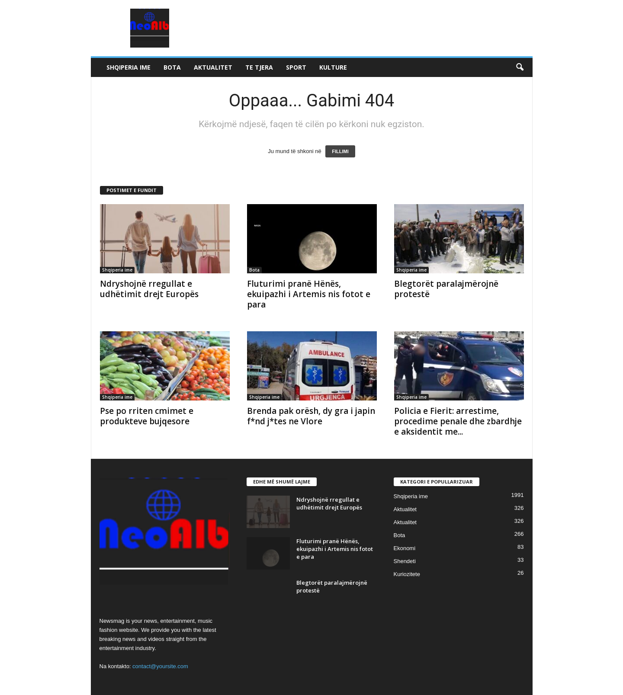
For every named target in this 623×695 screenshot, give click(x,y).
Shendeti (405, 561)
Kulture (333, 67)
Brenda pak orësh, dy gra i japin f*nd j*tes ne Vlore (311, 416)
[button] (519, 67)
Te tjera (259, 67)
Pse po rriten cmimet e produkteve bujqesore (146, 416)
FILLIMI (340, 151)
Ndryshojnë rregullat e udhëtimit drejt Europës (149, 289)
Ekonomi (405, 548)
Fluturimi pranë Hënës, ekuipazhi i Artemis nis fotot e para (308, 294)
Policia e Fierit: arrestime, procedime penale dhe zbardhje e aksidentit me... (458, 421)
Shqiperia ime (128, 67)
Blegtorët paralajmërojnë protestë (446, 289)
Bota (172, 67)
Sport (296, 67)
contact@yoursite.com (160, 666)
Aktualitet (213, 67)
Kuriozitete (407, 574)
